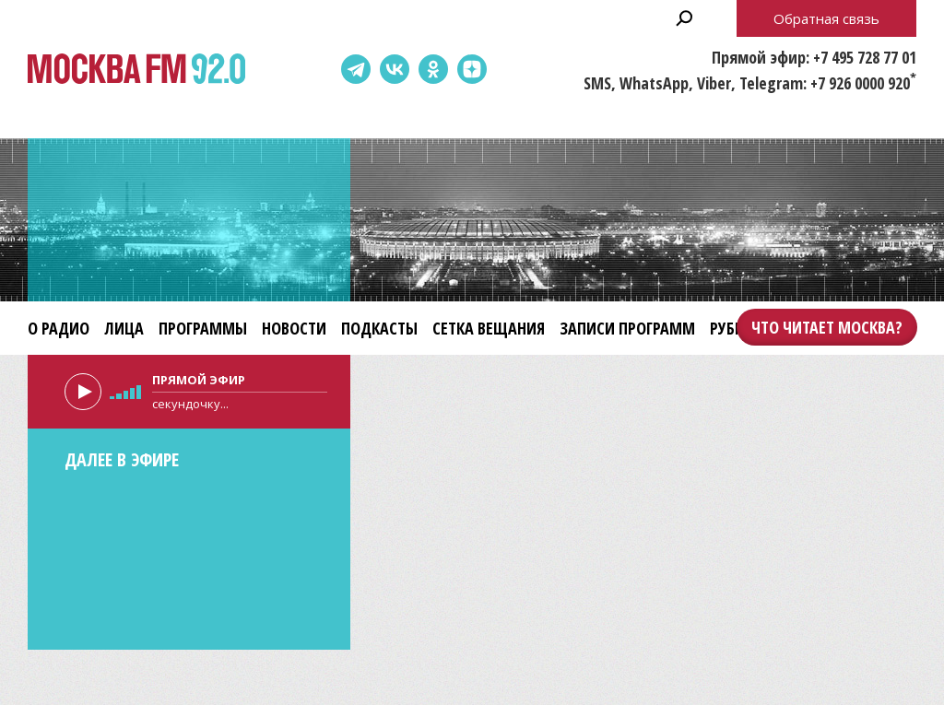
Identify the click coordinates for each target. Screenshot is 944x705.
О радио (58, 328)
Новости (294, 328)
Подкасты (379, 328)
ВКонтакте (394, 69)
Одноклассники (433, 69)
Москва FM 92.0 (136, 69)
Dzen (472, 69)
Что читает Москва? (827, 327)
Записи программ (627, 328)
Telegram (356, 69)
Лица (124, 328)
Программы (203, 328)
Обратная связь (826, 18)
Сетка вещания (488, 328)
